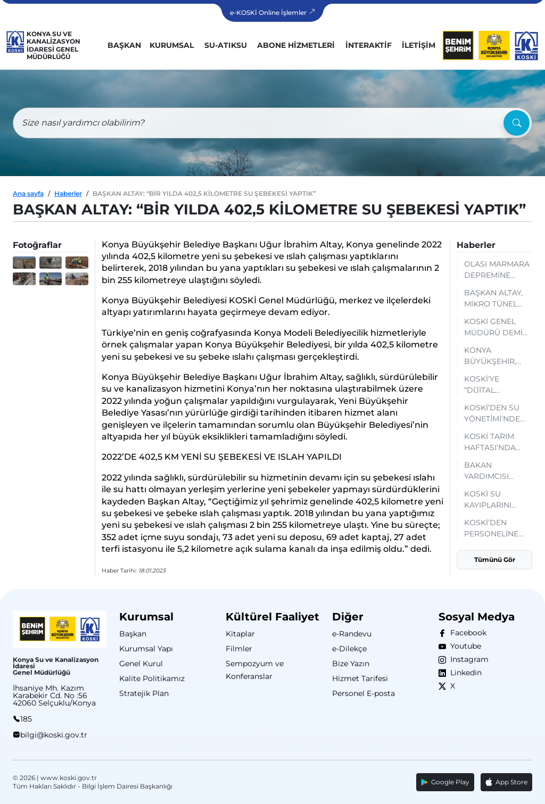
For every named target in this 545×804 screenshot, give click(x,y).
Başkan (124, 45)
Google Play (445, 782)
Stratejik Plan (144, 693)
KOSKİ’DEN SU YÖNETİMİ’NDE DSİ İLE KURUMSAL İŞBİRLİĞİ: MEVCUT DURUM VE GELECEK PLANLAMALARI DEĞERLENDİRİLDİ (498, 414)
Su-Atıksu (225, 45)
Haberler (68, 193)
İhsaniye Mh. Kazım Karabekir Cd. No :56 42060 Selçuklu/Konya (54, 695)
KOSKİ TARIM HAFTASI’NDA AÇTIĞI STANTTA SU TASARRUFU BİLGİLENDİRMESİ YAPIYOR (498, 442)
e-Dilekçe (349, 648)
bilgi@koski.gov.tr (53, 735)
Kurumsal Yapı (146, 648)
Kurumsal (172, 45)
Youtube (463, 646)
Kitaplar (240, 634)
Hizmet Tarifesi (360, 678)
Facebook (466, 632)
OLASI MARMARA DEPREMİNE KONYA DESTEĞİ (497, 270)
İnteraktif (368, 45)
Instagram (467, 659)
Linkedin (464, 672)
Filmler (239, 648)
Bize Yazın (350, 663)
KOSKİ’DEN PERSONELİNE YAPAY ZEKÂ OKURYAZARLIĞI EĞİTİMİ (495, 529)
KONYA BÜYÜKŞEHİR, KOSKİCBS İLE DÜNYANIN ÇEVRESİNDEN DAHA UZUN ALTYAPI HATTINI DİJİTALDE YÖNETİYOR (495, 356)
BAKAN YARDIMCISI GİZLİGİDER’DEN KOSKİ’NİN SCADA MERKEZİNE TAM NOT (495, 471)
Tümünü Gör (494, 559)
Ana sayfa (28, 193)
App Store (506, 782)
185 (26, 719)
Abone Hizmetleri (296, 45)
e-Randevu (351, 634)
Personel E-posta (363, 693)
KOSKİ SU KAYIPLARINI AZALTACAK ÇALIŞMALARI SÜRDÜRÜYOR (492, 500)
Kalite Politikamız (152, 678)
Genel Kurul (141, 663)
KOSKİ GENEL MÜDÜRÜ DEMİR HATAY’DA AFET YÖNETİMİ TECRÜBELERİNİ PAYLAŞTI (496, 327)
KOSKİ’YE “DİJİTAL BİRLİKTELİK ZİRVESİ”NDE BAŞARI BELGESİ (495, 385)
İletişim (418, 45)
